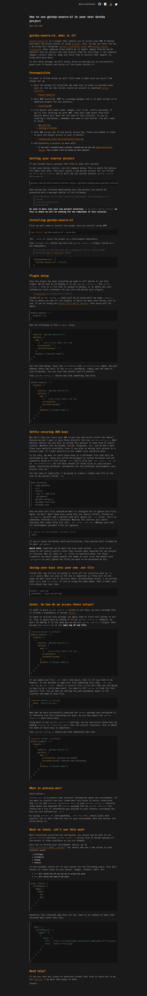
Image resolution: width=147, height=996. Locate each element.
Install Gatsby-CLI (47, 95)
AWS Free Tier (45, 125)
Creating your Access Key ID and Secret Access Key (61, 139)
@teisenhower (87, 4)
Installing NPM (45, 106)
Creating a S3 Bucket (48, 128)
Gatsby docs (41, 294)
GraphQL (76, 44)
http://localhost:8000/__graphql (47, 847)
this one (57, 253)
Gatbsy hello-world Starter (73, 303)
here (48, 253)
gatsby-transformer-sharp (73, 46)
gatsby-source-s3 (38, 41)
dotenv (71, 613)
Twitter (38, 979)
